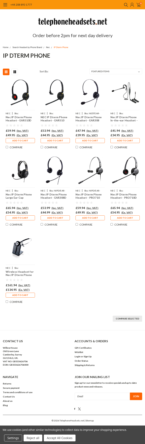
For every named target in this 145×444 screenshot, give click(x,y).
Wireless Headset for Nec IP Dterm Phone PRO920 (20, 273)
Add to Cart (20, 140)
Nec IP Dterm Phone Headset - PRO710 (89, 196)
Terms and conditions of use (17, 392)
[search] (125, 4)
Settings (13, 438)
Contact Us (9, 396)
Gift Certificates (83, 347)
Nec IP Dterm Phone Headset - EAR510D (19, 119)
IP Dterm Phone (61, 47)
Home (5, 47)
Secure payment (11, 388)
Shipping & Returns (85, 365)
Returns (7, 383)
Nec (48, 47)
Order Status (81, 360)
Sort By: (44, 71)
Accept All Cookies (59, 438)
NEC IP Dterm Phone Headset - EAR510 (54, 119)
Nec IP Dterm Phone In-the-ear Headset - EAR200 (124, 119)
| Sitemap (89, 420)
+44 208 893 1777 (21, 4)
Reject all (33, 438)
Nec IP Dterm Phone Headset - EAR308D (54, 196)
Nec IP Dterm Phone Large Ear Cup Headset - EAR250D (19, 196)
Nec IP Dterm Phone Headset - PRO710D (123, 196)
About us (7, 401)
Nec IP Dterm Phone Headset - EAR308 (89, 119)
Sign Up (88, 356)
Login (77, 356)
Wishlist (79, 352)
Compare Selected (127, 318)
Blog (5, 405)
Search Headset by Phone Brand (27, 47)
